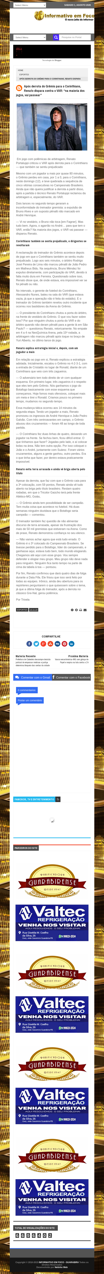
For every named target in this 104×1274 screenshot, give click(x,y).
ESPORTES (24, 75)
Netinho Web (61, 1267)
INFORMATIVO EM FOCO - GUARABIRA (59, 1262)
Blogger (58, 60)
